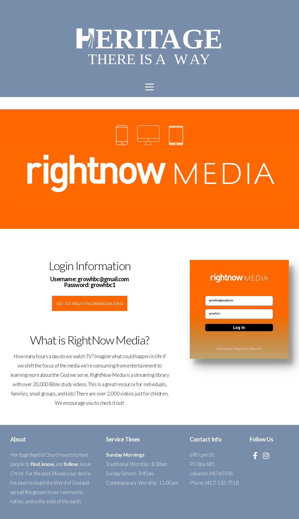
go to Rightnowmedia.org (89, 303)
